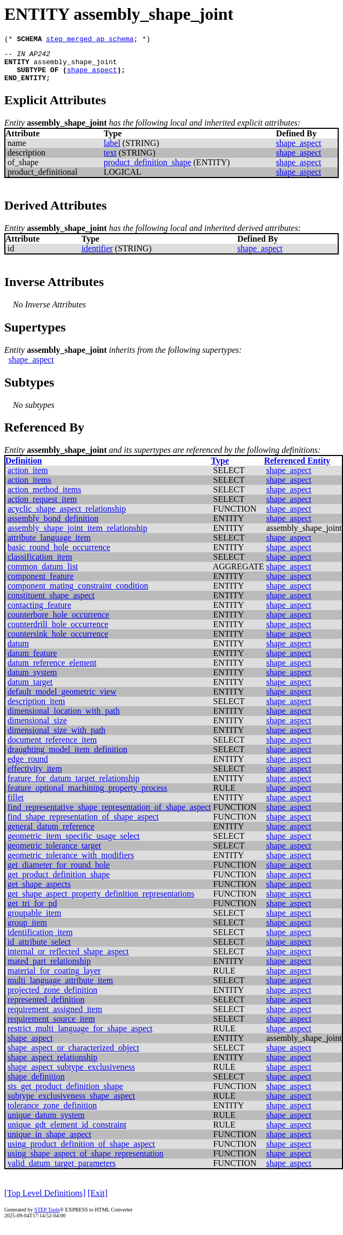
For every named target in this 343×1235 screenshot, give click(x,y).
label (112, 151)
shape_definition (36, 1084)
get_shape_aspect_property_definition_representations (100, 901)
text (110, 160)
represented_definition (46, 1007)
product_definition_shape (148, 170)
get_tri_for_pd (32, 911)
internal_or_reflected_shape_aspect (68, 959)
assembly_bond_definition (52, 526)
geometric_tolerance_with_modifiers (70, 863)
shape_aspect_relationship (52, 1065)
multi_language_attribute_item (60, 988)
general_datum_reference (51, 834)
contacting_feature (39, 613)
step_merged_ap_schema (90, 40)
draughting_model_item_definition (67, 757)
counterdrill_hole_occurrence (57, 632)
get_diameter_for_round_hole (58, 872)
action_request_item (42, 507)
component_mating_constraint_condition (77, 593)
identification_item (40, 940)
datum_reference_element (51, 670)
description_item (36, 709)
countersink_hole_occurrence (57, 641)
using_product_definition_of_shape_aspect (81, 1151)
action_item (27, 478)
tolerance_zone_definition (52, 1113)
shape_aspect (92, 76)
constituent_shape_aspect (51, 603)
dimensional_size (37, 728)
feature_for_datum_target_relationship (73, 786)
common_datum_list (42, 574)
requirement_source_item (51, 1026)
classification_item (39, 564)
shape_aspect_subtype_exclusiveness (71, 1074)
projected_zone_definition (52, 997)
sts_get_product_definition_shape (65, 1094)
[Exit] (98, 1201)
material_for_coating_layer (54, 978)
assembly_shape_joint (75, 66)
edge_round (27, 766)
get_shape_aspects (39, 892)
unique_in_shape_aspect (49, 1142)
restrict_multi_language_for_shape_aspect (80, 1036)
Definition (23, 468)
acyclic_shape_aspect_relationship (66, 516)
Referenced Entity (297, 468)
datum (18, 651)
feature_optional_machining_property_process (87, 795)
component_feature (40, 584)
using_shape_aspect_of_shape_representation (85, 1161)
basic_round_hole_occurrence (58, 555)
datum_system (32, 680)
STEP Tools (46, 1218)
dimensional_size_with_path (56, 738)
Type (219, 468)
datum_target (29, 689)
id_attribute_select (39, 949)
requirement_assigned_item (54, 1017)
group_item (27, 930)
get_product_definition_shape (58, 882)
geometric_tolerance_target (54, 853)
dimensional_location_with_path (63, 718)
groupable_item (34, 920)
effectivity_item (34, 776)
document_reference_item (52, 747)
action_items (29, 487)
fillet (15, 805)
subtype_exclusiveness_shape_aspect (71, 1103)
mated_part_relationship (49, 969)
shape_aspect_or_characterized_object (73, 1055)
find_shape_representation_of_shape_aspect (83, 824)
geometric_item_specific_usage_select (73, 843)
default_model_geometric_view (61, 699)
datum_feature (32, 661)
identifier (97, 256)
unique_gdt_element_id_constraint (66, 1132)
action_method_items (44, 497)
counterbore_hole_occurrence (58, 622)
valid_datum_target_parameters (61, 1171)
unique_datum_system (46, 1123)
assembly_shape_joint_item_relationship (77, 536)
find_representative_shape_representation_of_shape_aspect (109, 815)
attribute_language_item (49, 545)
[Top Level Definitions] (45, 1201)
